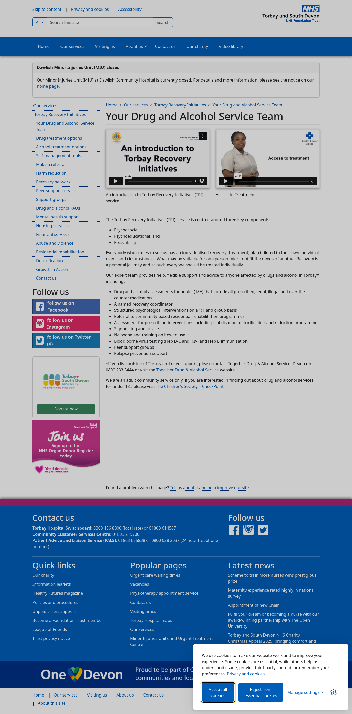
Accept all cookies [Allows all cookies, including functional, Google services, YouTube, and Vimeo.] (218, 692)
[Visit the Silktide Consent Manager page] (333, 692)
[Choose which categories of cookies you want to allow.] (305, 692)
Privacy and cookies (246, 674)
